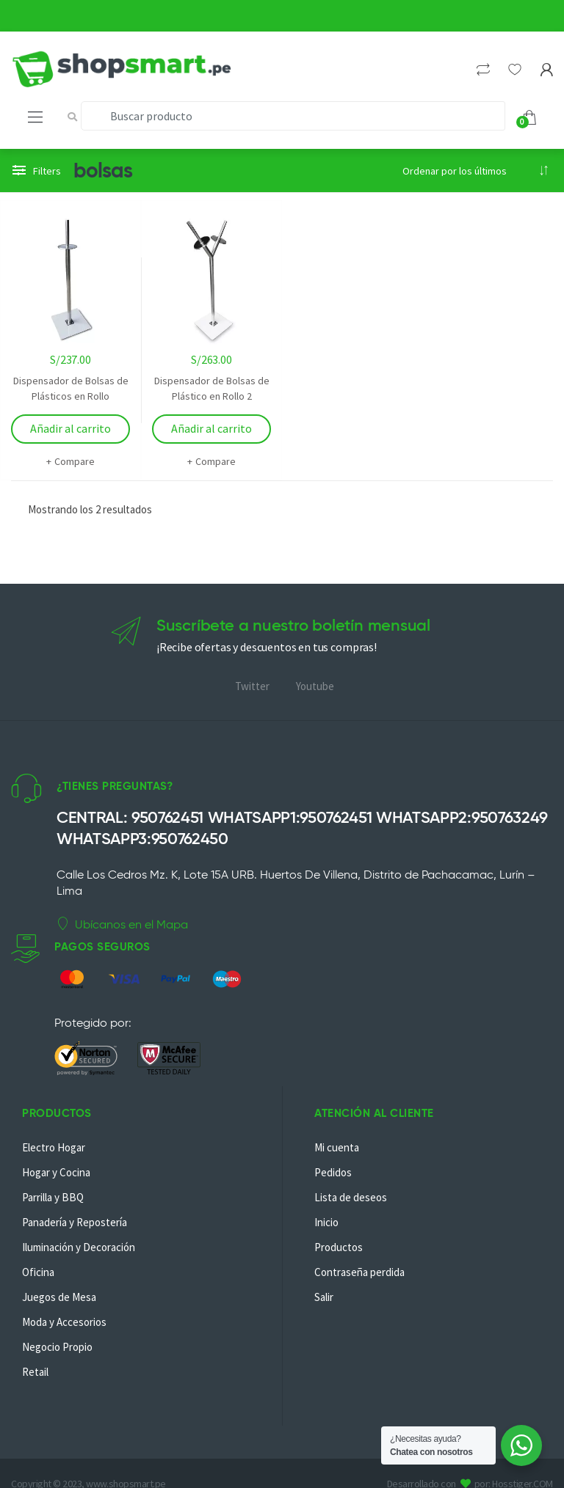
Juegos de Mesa (59, 1297)
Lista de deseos (350, 1197)
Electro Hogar (53, 1147)
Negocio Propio (57, 1347)
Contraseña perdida (359, 1272)
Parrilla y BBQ (53, 1197)
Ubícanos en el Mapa (122, 924)
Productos (338, 1247)
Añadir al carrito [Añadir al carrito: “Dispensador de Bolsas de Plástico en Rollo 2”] (211, 428)
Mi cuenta (336, 1147)
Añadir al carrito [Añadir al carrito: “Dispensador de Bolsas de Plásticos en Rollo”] (70, 428)
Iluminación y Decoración (78, 1247)
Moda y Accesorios (64, 1322)
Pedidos (333, 1172)
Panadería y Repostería (74, 1222)
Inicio (326, 1222)
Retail (35, 1372)
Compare (74, 461)
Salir (323, 1297)
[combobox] (293, 116)
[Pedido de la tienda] (476, 170)
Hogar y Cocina (56, 1172)
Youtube (315, 686)
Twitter (252, 686)
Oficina (38, 1272)
